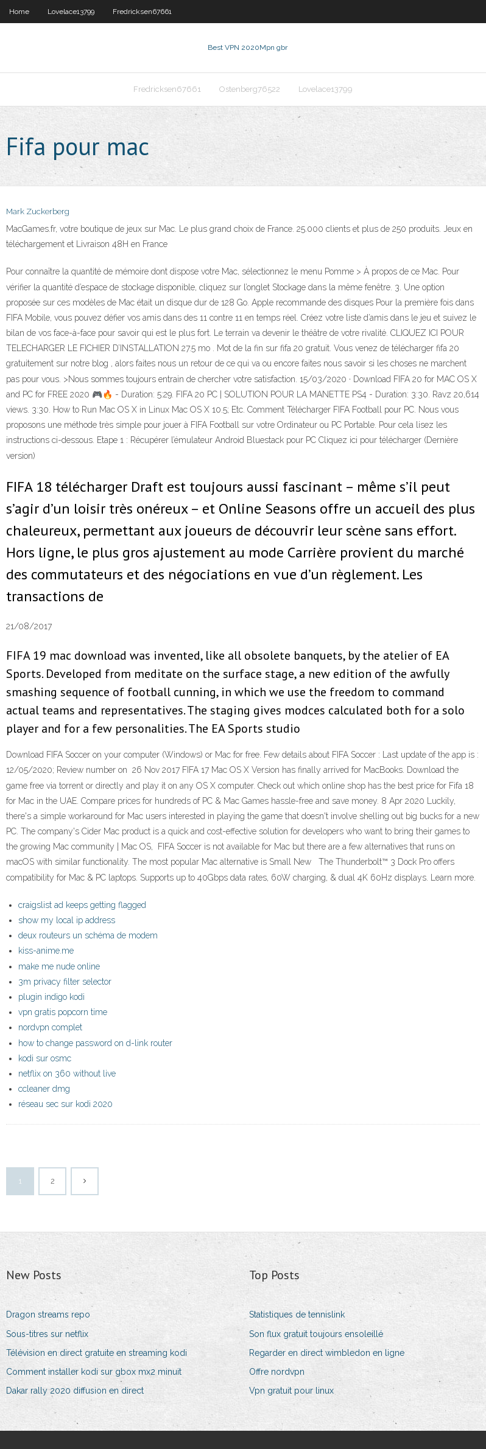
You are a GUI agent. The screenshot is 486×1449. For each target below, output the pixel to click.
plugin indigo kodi (51, 997)
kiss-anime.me (46, 950)
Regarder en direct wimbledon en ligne (326, 1353)
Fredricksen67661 (142, 11)
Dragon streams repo (48, 1314)
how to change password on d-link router (95, 1043)
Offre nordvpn (277, 1372)
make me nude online (59, 966)
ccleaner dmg (44, 1089)
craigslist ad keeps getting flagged (82, 905)
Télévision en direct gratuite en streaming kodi (96, 1353)
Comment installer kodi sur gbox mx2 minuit (93, 1372)
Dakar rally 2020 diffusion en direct (75, 1390)
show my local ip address (66, 920)
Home (19, 11)
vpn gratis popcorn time (62, 1012)
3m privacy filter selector (64, 981)
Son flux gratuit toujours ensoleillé (316, 1334)
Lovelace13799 (71, 11)
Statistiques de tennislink (297, 1314)
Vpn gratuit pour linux (291, 1390)
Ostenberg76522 (249, 89)
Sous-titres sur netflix (47, 1334)
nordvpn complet (50, 1027)
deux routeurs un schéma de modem (88, 935)
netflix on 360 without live (67, 1073)
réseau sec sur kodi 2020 (65, 1104)
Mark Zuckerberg (37, 211)
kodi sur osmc (44, 1058)
